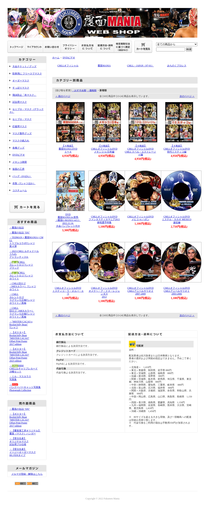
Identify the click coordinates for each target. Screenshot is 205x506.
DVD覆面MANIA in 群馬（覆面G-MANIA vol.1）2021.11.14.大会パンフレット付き (68, 220)
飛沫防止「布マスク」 (24, 95)
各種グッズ (18, 147)
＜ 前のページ (62, 96)
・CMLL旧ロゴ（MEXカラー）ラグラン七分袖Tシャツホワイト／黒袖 (22, 312)
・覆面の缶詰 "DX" (19, 232)
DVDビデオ (18, 154)
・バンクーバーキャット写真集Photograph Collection (25, 387)
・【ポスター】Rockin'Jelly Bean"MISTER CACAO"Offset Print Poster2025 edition (19, 355)
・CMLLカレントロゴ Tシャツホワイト (21, 275)
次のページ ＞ (187, 96)
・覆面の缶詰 (16, 227)
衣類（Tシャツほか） (23, 183)
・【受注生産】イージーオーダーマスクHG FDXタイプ (22, 452)
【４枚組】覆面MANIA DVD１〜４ (68, 148)
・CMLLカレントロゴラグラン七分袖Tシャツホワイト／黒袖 (22, 298)
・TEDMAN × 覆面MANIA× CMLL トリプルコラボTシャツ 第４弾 (26, 242)
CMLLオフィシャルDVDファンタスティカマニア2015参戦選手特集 (104, 218)
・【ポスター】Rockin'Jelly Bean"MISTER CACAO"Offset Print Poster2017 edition (19, 338)
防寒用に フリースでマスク (27, 73)
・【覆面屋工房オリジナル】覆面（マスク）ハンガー (25, 432)
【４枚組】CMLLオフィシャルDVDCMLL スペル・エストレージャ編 (140, 150)
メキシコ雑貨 (19, 162)
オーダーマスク (20, 80)
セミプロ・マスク (22, 119)
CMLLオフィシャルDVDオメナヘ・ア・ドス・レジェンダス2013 (104, 291)
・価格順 (91, 90)
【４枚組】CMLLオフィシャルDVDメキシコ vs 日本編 (104, 148)
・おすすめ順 (79, 90)
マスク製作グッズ (22, 133)
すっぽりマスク (20, 87)
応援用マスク (19, 126)
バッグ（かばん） (22, 176)
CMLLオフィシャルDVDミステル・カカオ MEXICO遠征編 (176, 218)
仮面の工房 (18, 169)
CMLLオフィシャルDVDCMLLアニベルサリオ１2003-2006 (177, 289)
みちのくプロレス (176, 65)
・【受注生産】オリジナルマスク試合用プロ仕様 (19, 441)
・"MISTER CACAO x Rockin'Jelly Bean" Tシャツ (20, 324)
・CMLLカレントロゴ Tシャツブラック (21, 265)
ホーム (55, 57)
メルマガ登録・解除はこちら (27, 474)
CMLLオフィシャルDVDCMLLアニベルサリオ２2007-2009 (140, 289)
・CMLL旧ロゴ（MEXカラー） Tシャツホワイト (22, 286)
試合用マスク (19, 102)
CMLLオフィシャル (67, 65)
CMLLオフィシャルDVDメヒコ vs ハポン (140, 217)
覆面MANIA (104, 65)
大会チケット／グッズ (24, 66)
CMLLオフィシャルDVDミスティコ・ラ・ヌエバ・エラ (68, 289)
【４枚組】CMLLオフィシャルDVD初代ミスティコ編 (177, 148)
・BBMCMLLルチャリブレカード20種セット (23, 368)
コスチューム (19, 190)
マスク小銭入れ (20, 140)
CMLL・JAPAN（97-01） (140, 65)
